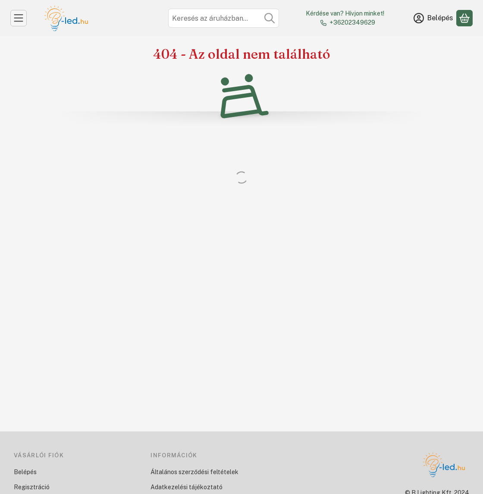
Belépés (25, 472)
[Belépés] (433, 18)
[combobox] (223, 18)
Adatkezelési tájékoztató (187, 487)
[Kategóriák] (18, 18)
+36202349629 (352, 22)
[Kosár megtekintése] (464, 18)
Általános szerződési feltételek (194, 472)
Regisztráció (32, 487)
